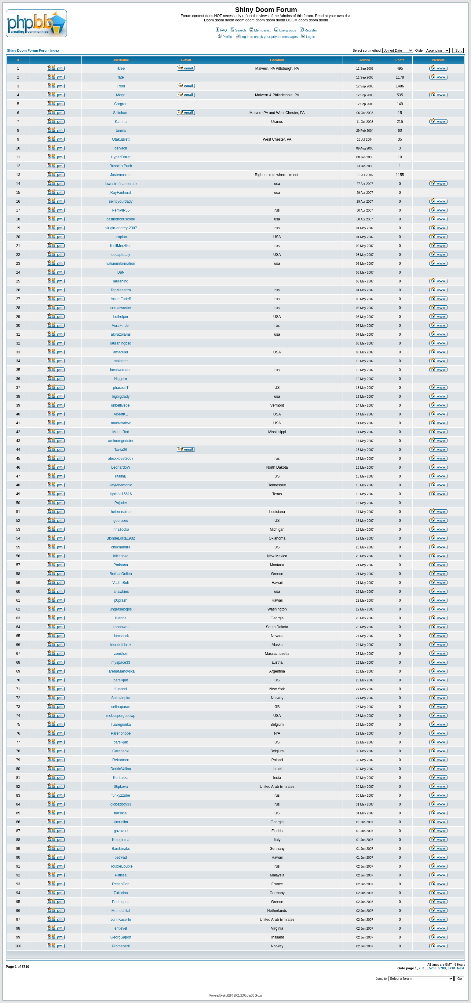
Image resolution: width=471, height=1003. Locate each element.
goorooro (120, 520)
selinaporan (120, 707)
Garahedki (120, 751)
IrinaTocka (120, 529)
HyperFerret (120, 157)
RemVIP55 (121, 210)
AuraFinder (121, 325)
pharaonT (121, 387)
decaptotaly (120, 255)
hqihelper (120, 317)
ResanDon (121, 884)
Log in (308, 37)
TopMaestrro (121, 290)
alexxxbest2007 (120, 458)
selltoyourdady (121, 201)
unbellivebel (120, 405)
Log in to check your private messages (267, 37)
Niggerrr (120, 379)
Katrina (120, 122)
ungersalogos (121, 609)
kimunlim (121, 822)
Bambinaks (121, 848)
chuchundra (120, 547)
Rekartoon (120, 760)
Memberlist (260, 30)
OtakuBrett (121, 139)
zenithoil (120, 653)
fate (121, 77)
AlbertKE (121, 414)
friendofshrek (120, 645)
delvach (121, 148)
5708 (432, 968)
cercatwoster (120, 308)
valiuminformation (120, 263)
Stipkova (121, 786)
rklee (121, 68)
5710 (451, 968)
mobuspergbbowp (120, 716)
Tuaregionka (121, 724)
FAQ (221, 30)
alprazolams (121, 334)
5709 (442, 968)
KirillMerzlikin (120, 246)
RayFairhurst (120, 192)
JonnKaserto (121, 919)
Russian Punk (120, 166)
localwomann (120, 370)
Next (460, 968)
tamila (121, 130)
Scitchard (120, 113)
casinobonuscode (121, 219)
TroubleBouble (121, 866)
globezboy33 (120, 804)
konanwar (121, 627)
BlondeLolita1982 (121, 538)
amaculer (120, 352)
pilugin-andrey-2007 (120, 228)
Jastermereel (120, 175)
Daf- (120, 272)
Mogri (120, 95)
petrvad (121, 857)
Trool (121, 86)
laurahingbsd (120, 343)
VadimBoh (120, 583)
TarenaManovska (121, 671)
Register (308, 30)
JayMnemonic (120, 485)
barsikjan (120, 680)
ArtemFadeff (121, 299)
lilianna (120, 618)
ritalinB (120, 476)
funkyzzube (120, 795)
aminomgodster (120, 441)
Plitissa (120, 875)
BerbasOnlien (121, 574)
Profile (225, 37)
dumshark (121, 636)
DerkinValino (121, 769)
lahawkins (121, 591)
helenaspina (121, 512)
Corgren (120, 104)
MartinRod (120, 432)
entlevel (121, 928)
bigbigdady (121, 396)
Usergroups (285, 30)
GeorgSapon (120, 937)
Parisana (121, 565)
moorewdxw (120, 423)
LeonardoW (120, 467)
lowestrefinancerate (121, 184)
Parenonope (121, 733)
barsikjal (120, 813)
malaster (121, 361)
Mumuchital (120, 911)
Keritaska (120, 778)
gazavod (121, 831)
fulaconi (121, 689)
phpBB (227, 995)
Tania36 (120, 450)
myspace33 (120, 662)
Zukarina (121, 893)
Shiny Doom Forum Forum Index (33, 50)
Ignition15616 (121, 494)
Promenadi (121, 946)
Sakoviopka (120, 698)
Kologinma (121, 840)
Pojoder (121, 503)
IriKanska (120, 556)
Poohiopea (121, 902)
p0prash (120, 600)
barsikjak (121, 742)
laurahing (120, 281)
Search (238, 30)
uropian (121, 237)
